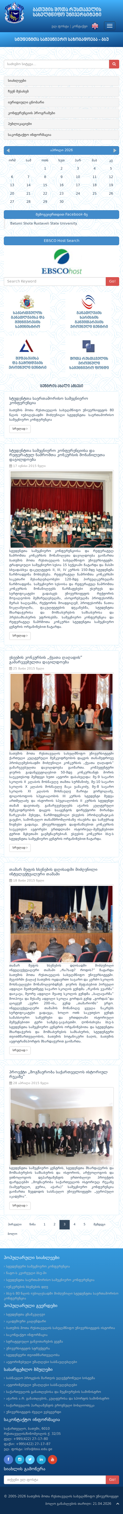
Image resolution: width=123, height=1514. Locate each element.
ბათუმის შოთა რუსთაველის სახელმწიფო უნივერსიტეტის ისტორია (60, 1328)
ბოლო (12, 1234)
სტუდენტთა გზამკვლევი (25, 1314)
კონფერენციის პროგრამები (31, 113)
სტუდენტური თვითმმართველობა (33, 1355)
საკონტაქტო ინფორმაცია (29, 135)
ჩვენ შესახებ (18, 91)
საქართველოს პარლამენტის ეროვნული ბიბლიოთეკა (50, 1405)
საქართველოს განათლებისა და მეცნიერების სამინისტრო (53, 1392)
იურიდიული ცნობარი (26, 102)
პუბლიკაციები (20, 124)
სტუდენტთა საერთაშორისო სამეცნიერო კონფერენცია (50, 1280)
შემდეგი (99, 1224)
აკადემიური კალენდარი (26, 1321)
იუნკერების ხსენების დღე (27, 1287)
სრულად (20, 428)
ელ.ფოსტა (60, 26)
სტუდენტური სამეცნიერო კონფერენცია (38, 1266)
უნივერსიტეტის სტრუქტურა (28, 1348)
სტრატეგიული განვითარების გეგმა (34, 1341)
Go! (112, 281)
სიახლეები (17, 81)
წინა (32, 1224)
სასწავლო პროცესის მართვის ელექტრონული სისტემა (50, 1378)
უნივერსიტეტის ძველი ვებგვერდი (33, 1412)
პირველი (15, 1224)
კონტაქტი (80, 26)
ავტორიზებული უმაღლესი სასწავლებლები (41, 1362)
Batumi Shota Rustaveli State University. (44, 223)
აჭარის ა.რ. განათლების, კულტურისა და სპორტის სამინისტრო (57, 1398)
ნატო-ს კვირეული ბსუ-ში (26, 1273)
